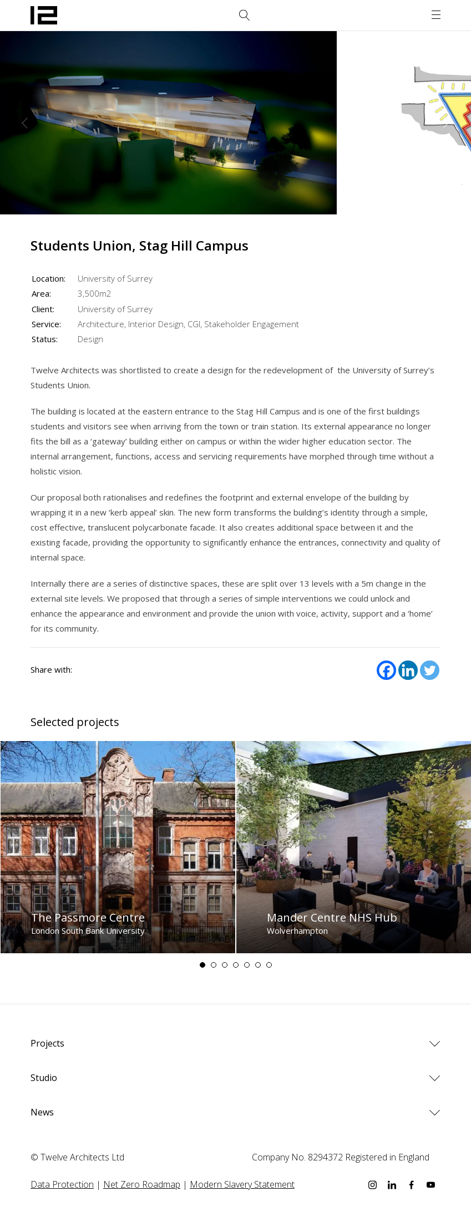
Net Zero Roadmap (141, 1184)
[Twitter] (429, 670)
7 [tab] (269, 965)
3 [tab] (224, 965)
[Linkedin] (408, 670)
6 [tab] (258, 965)
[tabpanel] (118, 847)
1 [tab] (202, 965)
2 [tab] (213, 965)
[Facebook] (386, 670)
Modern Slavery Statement (242, 1184)
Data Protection (62, 1184)
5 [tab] (247, 965)
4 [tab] (236, 965)
